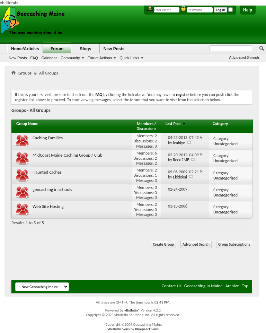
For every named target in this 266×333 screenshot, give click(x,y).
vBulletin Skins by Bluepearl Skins (133, 329)
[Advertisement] (137, 81)
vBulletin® (132, 310)
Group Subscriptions (234, 244)
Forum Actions (100, 58)
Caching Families (48, 137)
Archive (232, 285)
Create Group (163, 244)
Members (145, 123)
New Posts (18, 58)
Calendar (49, 58)
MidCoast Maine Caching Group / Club (68, 155)
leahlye (179, 142)
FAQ (34, 58)
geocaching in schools (52, 189)
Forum (57, 48)
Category (220, 123)
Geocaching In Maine (203, 285)
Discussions (146, 128)
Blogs (85, 48)
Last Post (176, 123)
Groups (25, 73)
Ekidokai (180, 177)
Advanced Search (244, 57)
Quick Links (129, 58)
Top (245, 285)
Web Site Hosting (48, 206)
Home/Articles (25, 48)
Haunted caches (47, 172)
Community (70, 58)
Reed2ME (181, 159)
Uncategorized (225, 143)
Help (247, 10)
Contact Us (171, 285)
